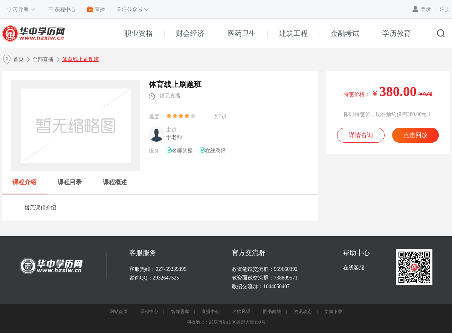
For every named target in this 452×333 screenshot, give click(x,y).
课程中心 (149, 311)
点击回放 (415, 135)
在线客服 (353, 267)
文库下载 (333, 311)
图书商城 (272, 311)
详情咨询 (361, 135)
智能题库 (180, 311)
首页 (18, 59)
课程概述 (115, 182)
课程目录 (70, 182)
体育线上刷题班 (80, 59)
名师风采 (241, 311)
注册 (445, 9)
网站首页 (119, 311)
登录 (425, 9)
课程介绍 (24, 182)
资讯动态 (303, 311)
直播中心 (211, 311)
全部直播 (42, 59)
